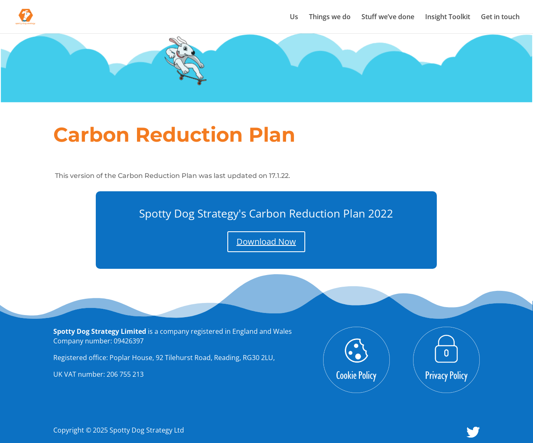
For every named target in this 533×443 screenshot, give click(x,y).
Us (294, 17)
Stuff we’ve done (387, 17)
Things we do (330, 17)
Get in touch (500, 17)
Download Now (266, 241)
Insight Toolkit (447, 17)
